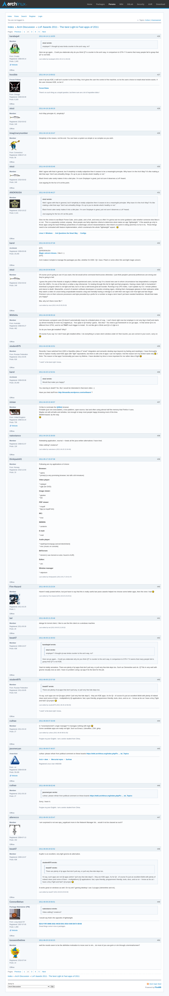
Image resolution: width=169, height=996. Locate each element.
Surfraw (69, 759)
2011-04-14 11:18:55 (47, 36)
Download (160, 4)
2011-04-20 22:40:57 (47, 402)
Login (40, 16)
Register (32, 16)
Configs (83, 233)
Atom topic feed (155, 984)
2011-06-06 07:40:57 (47, 749)
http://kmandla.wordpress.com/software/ (74, 392)
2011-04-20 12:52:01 (47, 372)
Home (89, 4)
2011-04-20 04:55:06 (47, 270)
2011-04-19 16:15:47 (47, 133)
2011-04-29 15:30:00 (47, 436)
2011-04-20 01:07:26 (47, 243)
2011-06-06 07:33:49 (47, 721)
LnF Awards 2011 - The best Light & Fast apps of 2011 (68, 27)
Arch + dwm (43, 759)
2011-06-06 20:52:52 (47, 849)
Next (44, 32)
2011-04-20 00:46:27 (47, 192)
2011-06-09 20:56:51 (47, 902)
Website (15, 65)
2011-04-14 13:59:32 (47, 75)
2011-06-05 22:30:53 (47, 638)
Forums (112, 4)
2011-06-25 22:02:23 (47, 940)
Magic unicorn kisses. (48, 253)
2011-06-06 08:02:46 (47, 786)
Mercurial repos (57, 759)
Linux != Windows (46, 233)
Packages (100, 4)
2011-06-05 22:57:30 (47, 680)
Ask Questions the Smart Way (66, 233)
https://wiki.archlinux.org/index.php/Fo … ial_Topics (107, 754)
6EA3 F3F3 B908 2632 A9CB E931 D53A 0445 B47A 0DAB (60, 924)
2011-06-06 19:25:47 (47, 817)
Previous (17, 32)
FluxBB (158, 987)
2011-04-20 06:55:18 (47, 315)
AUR (150, 4)
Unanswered (156, 20)
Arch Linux (14, 4)
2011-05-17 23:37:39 (47, 459)
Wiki (121, 4)
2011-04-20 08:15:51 (47, 346)
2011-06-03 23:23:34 (47, 587)
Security (140, 4)
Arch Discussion (26, 27)
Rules (16, 16)
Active (147, 20)
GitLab (130, 4)
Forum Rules (44, 88)
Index (10, 16)
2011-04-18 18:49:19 (47, 108)
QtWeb (59, 407)
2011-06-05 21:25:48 (47, 618)
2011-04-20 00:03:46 (47, 166)
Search (24, 16)
